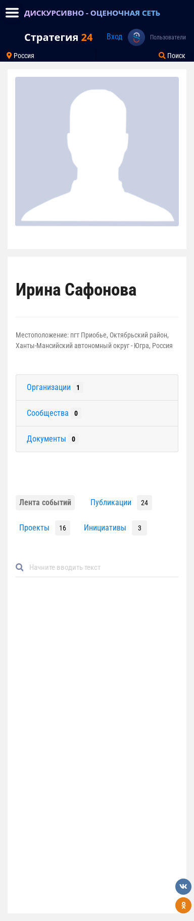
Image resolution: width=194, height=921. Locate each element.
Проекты (34, 527)
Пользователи (168, 37)
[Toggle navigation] (12, 13)
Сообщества (54, 413)
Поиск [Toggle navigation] (172, 56)
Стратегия (58, 37)
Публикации (110, 502)
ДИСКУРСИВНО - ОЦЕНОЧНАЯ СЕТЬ (92, 13)
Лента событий (45, 502)
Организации (55, 387)
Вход (115, 36)
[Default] (101, 567)
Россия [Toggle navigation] (20, 56)
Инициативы (105, 527)
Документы (53, 439)
